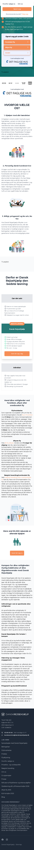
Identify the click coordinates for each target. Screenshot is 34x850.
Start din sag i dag (17, 353)
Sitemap (19, 844)
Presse (3, 779)
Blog (3, 797)
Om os (20, 4)
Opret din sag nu (17, 553)
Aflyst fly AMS (6, 790)
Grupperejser (6, 775)
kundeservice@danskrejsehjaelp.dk (16, 735)
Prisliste (4, 754)
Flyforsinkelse (6, 750)
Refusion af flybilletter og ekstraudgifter (16, 783)
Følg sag (25, 14)
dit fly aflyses (9, 443)
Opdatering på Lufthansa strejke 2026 (15, 786)
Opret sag (17, 9)
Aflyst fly (17, 47)
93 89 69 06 (8, 732)
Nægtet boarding (7, 768)
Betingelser (5, 747)
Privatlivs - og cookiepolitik (11, 765)
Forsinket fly (17, 42)
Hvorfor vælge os (9, 4)
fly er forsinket (27, 415)
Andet (17, 53)
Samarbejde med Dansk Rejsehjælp (14, 743)
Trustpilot (5, 72)
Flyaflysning (5, 757)
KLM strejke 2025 (7, 793)
